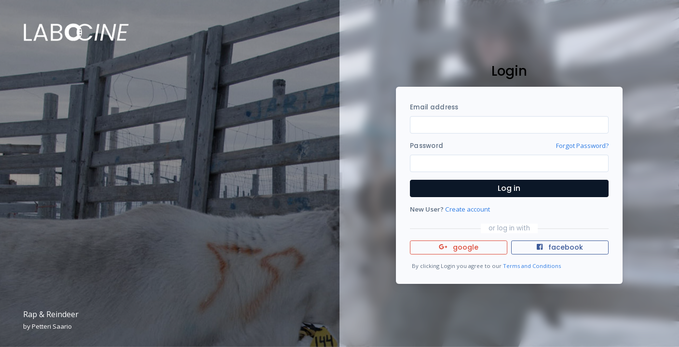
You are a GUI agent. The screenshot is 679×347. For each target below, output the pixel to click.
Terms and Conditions (532, 265)
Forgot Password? (582, 145)
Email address (434, 107)
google (459, 247)
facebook (560, 247)
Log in (509, 188)
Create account (467, 209)
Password (426, 145)
